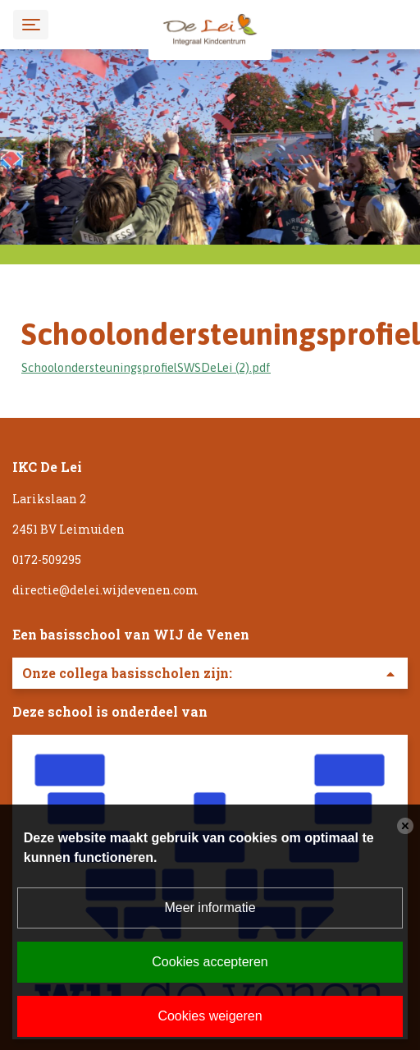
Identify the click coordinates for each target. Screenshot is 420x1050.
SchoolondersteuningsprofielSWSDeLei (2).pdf (146, 367)
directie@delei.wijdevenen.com (105, 590)
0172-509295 (46, 559)
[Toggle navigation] (30, 24)
